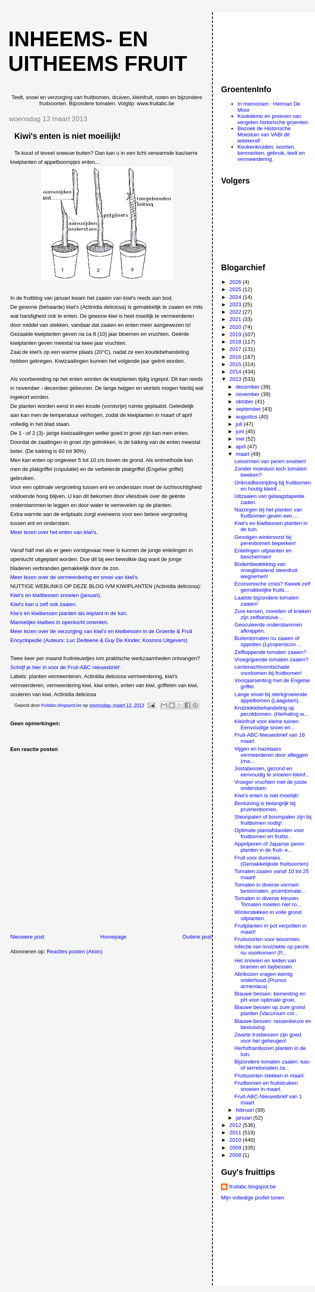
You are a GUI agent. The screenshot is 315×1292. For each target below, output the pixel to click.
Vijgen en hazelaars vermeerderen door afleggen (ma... (271, 755)
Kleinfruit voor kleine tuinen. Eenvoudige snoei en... (267, 724)
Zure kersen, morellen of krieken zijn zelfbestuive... (273, 614)
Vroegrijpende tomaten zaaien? (271, 659)
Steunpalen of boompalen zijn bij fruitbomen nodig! (273, 820)
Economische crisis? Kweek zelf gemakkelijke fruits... (272, 587)
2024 (236, 297)
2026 (236, 282)
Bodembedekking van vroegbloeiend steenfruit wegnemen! (266, 570)
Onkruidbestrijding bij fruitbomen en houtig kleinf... (273, 486)
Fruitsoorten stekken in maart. (270, 1076)
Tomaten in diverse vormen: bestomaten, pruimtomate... (270, 888)
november (248, 394)
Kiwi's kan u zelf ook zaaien (42, 604)
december (248, 387)
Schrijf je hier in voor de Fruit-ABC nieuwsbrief (64, 667)
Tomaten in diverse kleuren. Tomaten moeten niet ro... (268, 901)
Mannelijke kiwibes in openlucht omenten (58, 622)
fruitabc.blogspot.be (252, 1186)
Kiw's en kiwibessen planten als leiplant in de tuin (68, 613)
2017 (236, 349)
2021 (236, 319)
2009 (236, 1148)
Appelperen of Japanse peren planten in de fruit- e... (270, 847)
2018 (236, 342)
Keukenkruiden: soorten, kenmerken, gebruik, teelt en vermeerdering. (271, 153)
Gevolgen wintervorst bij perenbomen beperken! (265, 540)
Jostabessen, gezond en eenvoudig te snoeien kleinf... (272, 771)
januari (244, 1118)
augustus (247, 417)
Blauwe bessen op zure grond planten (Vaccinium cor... (270, 1010)
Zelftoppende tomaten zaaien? (271, 652)
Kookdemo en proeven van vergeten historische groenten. (273, 119)
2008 (236, 1155)
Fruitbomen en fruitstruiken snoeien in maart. (266, 1086)
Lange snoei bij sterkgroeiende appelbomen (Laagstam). (271, 697)
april (241, 446)
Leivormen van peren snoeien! (270, 461)
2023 (236, 304)
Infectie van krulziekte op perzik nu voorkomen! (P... (272, 950)
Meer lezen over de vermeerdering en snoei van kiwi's (73, 577)
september (249, 409)
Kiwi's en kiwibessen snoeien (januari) (55, 595)
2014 (236, 372)
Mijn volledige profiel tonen (252, 1198)
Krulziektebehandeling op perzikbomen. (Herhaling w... (271, 711)
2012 (236, 1125)
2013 (236, 379)
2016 (236, 357)
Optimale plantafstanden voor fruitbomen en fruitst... (269, 833)
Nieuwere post (27, 937)
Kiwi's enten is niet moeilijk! (267, 795)
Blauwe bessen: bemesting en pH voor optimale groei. (270, 997)
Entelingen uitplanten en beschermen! (263, 554)
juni (241, 431)
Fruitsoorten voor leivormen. (268, 939)
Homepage (113, 937)
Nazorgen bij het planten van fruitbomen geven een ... (269, 513)
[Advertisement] (258, 44)
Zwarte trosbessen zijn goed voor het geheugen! (268, 1038)
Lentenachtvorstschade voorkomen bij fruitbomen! (268, 670)
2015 (236, 364)
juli (240, 424)
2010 (236, 1140)
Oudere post (197, 937)
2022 (236, 312)
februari (246, 1110)
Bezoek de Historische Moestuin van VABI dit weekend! (263, 134)
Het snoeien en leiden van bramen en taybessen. (265, 963)
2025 (236, 289)
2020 (236, 327)
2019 (236, 334)
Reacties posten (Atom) (75, 951)
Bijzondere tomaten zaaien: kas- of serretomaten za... (273, 1065)
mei (241, 439)
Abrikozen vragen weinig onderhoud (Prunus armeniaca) (264, 980)
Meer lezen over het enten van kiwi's (53, 532)
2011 (236, 1132)
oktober (245, 401)
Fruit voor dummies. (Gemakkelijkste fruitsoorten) (271, 861)
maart (243, 454)
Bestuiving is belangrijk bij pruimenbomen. (265, 806)
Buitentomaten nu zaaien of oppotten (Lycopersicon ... (268, 641)
